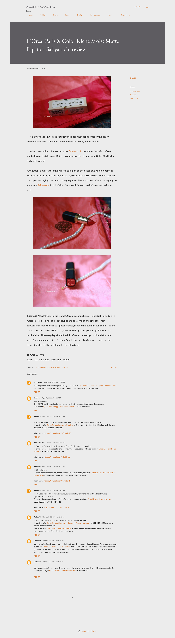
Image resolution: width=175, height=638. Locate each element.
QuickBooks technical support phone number (98, 385)
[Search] (137, 6)
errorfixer (38, 382)
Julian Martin (39, 416)
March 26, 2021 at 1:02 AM (53, 562)
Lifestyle (78, 15)
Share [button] (133, 78)
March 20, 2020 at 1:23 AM (54, 382)
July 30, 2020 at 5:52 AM (55, 517)
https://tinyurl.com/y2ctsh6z (57, 507)
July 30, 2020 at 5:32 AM (55, 466)
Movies (109, 15)
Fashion (41, 15)
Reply (37, 392)
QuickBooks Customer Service (56, 547)
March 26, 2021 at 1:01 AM (53, 541)
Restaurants (94, 15)
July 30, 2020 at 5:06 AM (55, 443)
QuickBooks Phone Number (100, 499)
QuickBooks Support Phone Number (58, 406)
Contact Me (124, 15)
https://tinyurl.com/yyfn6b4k (57, 481)
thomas (37, 398)
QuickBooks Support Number (60, 425)
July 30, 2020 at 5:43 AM (55, 490)
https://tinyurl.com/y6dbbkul (57, 457)
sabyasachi (134, 98)
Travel (54, 15)
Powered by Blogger (87, 631)
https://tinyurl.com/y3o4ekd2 (57, 433)
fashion (133, 95)
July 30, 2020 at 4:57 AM (55, 416)
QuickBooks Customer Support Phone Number (68, 523)
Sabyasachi (75, 151)
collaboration (135, 91)
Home (28, 15)
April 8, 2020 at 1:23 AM (51, 398)
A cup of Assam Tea (40, 7)
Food (66, 15)
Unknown (38, 541)
